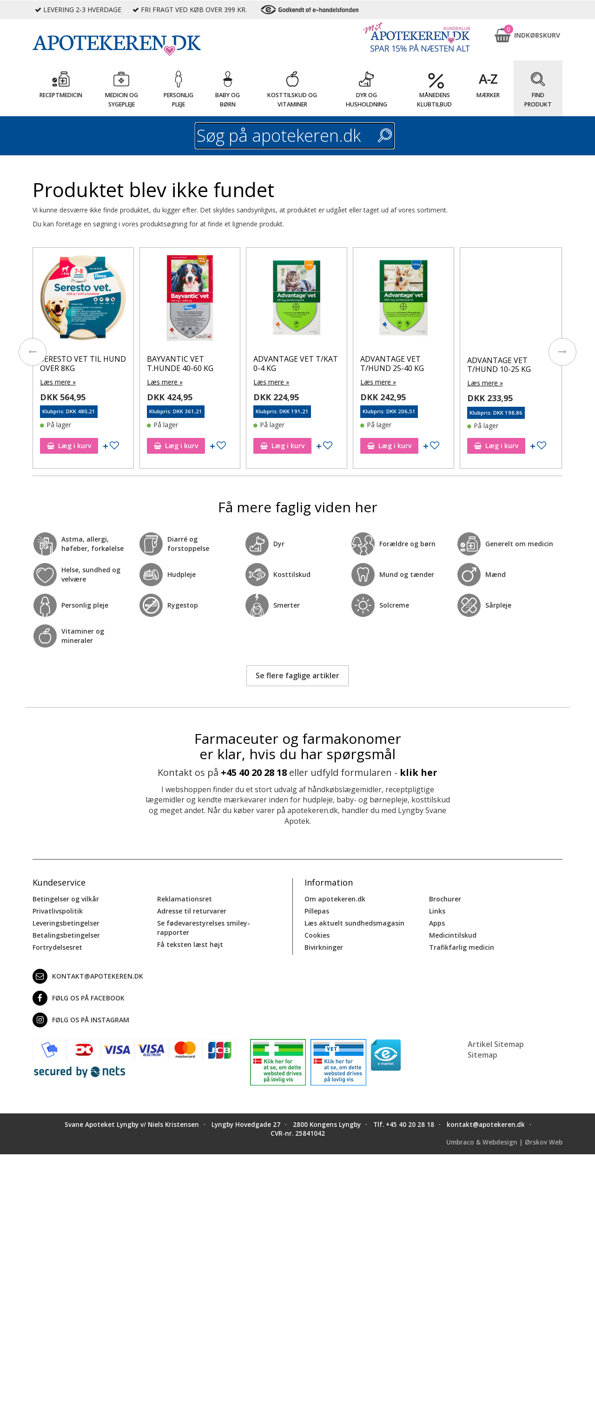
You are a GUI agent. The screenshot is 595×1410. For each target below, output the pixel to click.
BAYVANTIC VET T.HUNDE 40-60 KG (180, 363)
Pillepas (316, 911)
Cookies (317, 935)
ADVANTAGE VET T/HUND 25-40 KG (392, 363)
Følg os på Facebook (79, 998)
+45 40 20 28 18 (254, 772)
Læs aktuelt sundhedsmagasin (354, 923)
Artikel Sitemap (496, 1044)
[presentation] (32, 352)
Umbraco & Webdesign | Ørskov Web (504, 1142)
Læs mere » (58, 381)
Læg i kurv (69, 445)
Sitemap (482, 1055)
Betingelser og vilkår (66, 898)
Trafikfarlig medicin (461, 947)
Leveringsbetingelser (66, 923)
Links (437, 911)
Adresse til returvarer (191, 911)
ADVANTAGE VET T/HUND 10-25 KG (499, 364)
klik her (418, 772)
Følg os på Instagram (81, 1020)
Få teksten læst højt (190, 944)
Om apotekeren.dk (334, 898)
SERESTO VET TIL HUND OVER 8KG (83, 363)
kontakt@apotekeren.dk (88, 976)
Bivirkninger (323, 947)
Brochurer (445, 898)
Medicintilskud (452, 935)
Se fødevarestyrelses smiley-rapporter (203, 928)
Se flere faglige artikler (297, 675)
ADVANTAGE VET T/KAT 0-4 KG (295, 363)
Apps (437, 923)
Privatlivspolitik (58, 911)
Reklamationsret (184, 898)
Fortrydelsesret (57, 947)
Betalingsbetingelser (66, 935)
